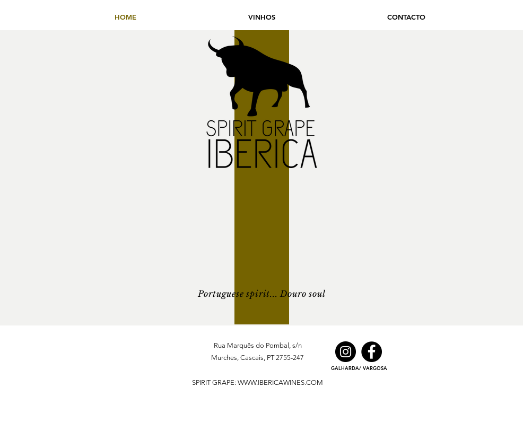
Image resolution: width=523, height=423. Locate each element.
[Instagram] (345, 351)
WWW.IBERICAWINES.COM (280, 382)
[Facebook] (371, 351)
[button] (261, 17)
